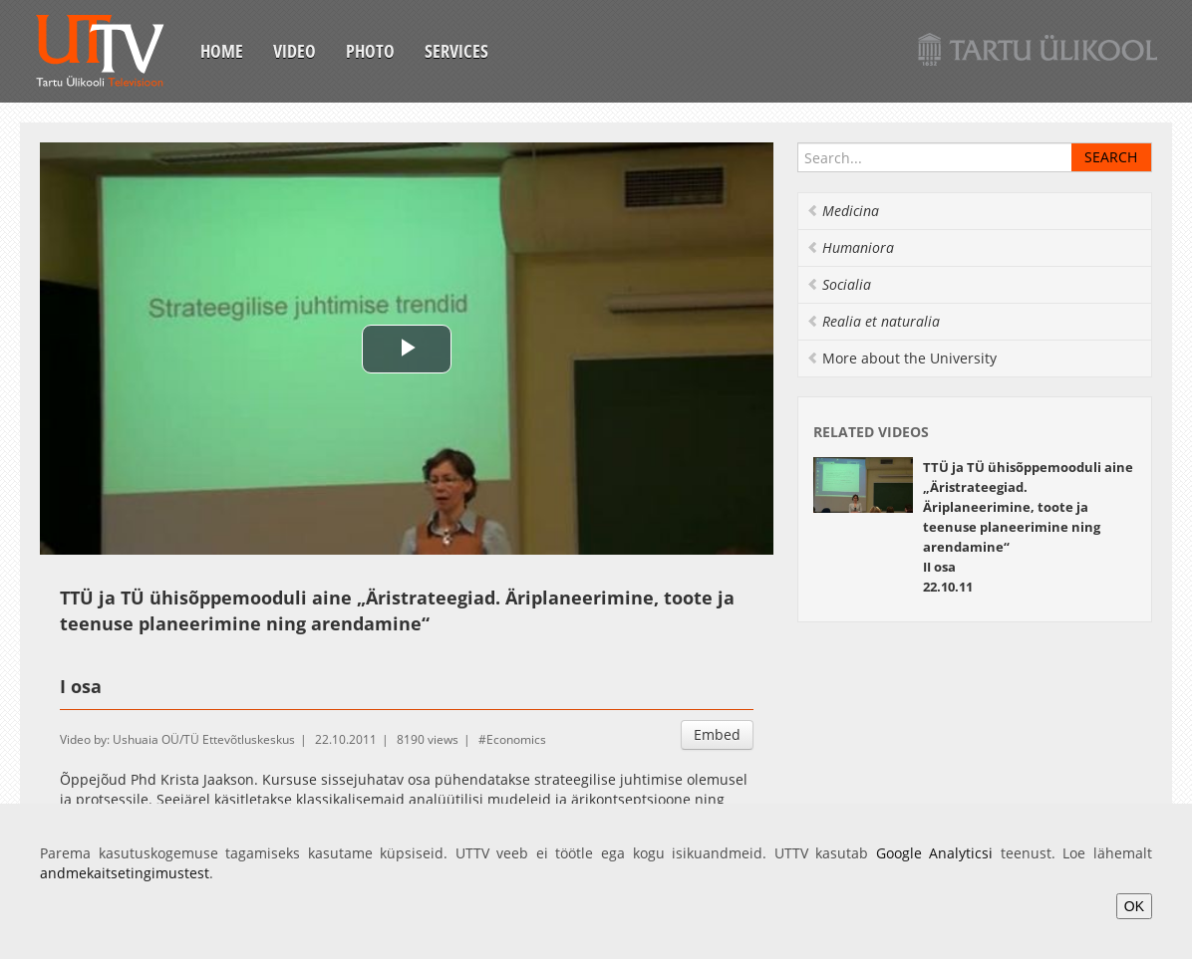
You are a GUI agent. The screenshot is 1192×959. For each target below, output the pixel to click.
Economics (516, 739)
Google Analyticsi (935, 852)
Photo (370, 51)
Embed (717, 734)
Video (294, 51)
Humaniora (850, 247)
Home (221, 51)
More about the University (901, 358)
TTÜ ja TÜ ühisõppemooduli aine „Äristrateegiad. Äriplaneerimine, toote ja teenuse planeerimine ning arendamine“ (1028, 507)
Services (456, 51)
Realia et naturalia (873, 321)
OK (1134, 906)
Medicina (842, 210)
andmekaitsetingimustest (124, 872)
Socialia (838, 284)
